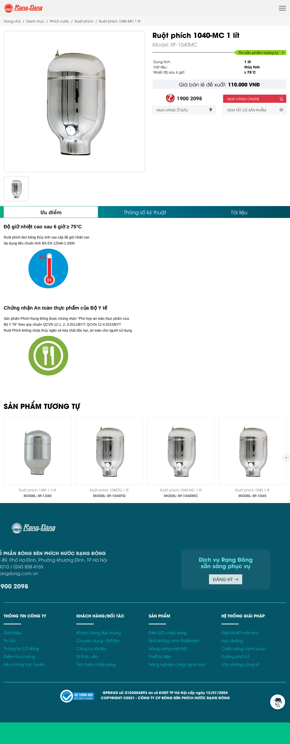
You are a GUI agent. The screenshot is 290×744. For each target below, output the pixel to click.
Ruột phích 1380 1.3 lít (37, 489)
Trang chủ (12, 21)
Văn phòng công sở (240, 664)
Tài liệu (239, 212)
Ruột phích (84, 21)
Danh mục (35, 21)
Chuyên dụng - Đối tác (98, 640)
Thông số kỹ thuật (145, 212)
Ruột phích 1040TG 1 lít (109, 489)
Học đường (232, 640)
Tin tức (10, 640)
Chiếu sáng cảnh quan (243, 648)
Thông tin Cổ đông (21, 648)
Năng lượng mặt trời (168, 648)
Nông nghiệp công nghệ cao (177, 664)
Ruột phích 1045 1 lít (252, 489)
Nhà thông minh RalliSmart (174, 640)
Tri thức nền (87, 656)
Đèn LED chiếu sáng (168, 632)
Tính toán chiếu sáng (96, 664)
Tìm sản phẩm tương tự (261, 52)
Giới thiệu (13, 632)
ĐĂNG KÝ (177, 579)
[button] (286, 457)
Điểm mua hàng (19, 656)
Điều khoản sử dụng (241, 525)
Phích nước (59, 21)
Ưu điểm (50, 211)
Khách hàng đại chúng (98, 632)
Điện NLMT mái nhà (239, 632)
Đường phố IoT (235, 656)
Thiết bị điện (160, 656)
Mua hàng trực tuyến (24, 664)
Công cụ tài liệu (91, 648)
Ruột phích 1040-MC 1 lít (181, 489)
